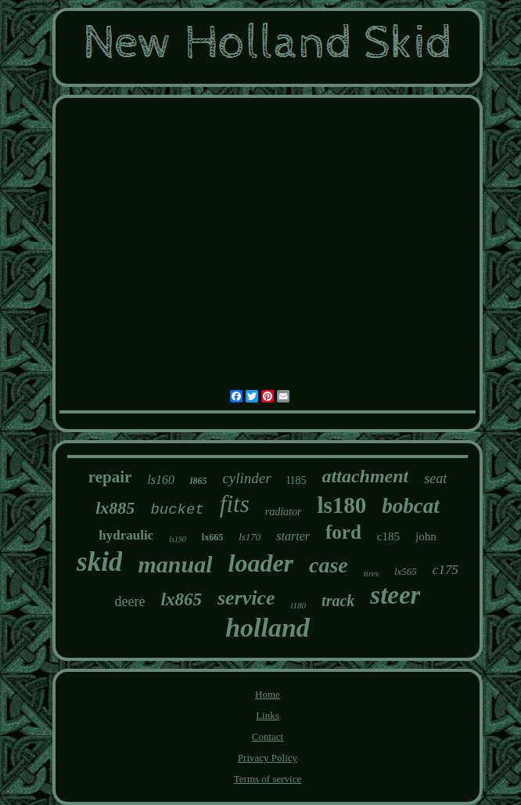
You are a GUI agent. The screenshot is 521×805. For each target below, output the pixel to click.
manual (175, 564)
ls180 (341, 505)
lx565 (405, 571)
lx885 (115, 508)
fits (235, 504)
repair (110, 476)
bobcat (411, 506)
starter (293, 536)
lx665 (212, 537)
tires (371, 573)
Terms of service (267, 779)
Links (267, 715)
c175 (445, 569)
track (338, 600)
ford (343, 532)
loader (260, 563)
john (426, 536)
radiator (283, 512)
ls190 (177, 539)
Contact (267, 736)
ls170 (249, 537)
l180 (299, 605)
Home (267, 694)
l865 (198, 480)
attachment (365, 476)
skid (99, 562)
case (328, 565)
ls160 (160, 479)
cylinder (246, 478)
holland (267, 627)
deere (130, 601)
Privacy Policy (267, 757)
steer (395, 595)
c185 (388, 536)
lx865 (181, 599)
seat (435, 478)
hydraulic (126, 535)
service (246, 598)
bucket (176, 509)
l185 (297, 480)
